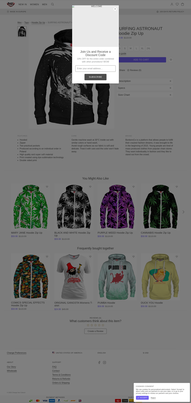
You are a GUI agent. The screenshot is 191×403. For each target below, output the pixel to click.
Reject (166, 398)
